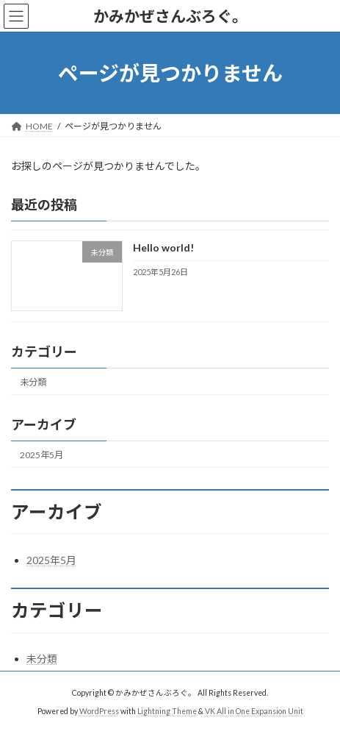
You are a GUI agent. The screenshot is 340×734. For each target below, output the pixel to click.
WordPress (99, 711)
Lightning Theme (167, 711)
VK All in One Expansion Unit (254, 711)
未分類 (33, 382)
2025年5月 (41, 454)
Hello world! (163, 248)
